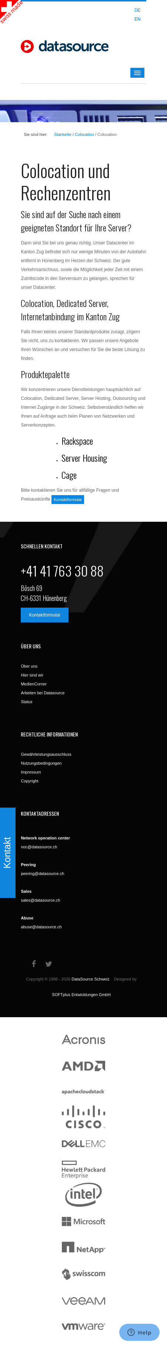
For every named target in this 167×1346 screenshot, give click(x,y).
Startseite (62, 134)
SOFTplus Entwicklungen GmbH (81, 994)
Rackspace (77, 440)
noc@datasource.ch (39, 847)
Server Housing (84, 457)
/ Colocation (82, 134)
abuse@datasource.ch (41, 927)
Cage (69, 474)
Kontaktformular (68, 499)
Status (26, 701)
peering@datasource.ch (42, 873)
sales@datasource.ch (40, 900)
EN (137, 19)
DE (137, 10)
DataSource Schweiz (90, 979)
